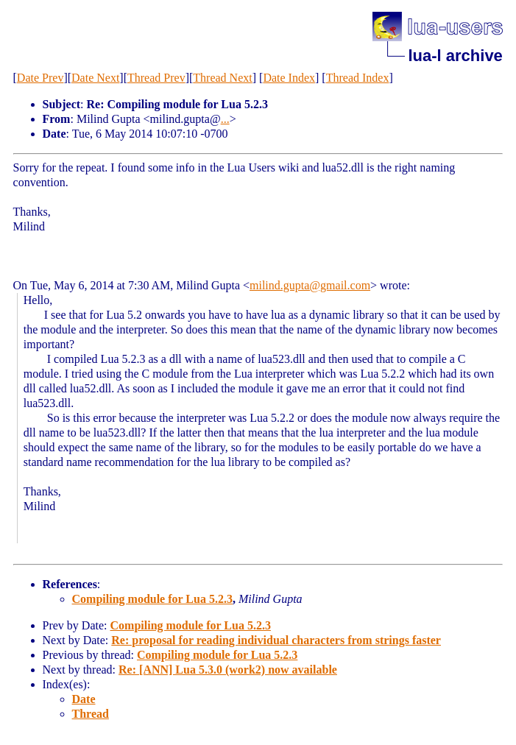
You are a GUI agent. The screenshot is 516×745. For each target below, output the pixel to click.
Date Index (289, 77)
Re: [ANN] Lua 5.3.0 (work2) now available (228, 669)
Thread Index (357, 77)
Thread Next (222, 77)
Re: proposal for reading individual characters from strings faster (276, 640)
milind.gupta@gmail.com (310, 285)
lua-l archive (455, 55)
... (225, 119)
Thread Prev (156, 77)
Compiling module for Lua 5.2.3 (152, 599)
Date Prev (40, 77)
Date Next (95, 77)
